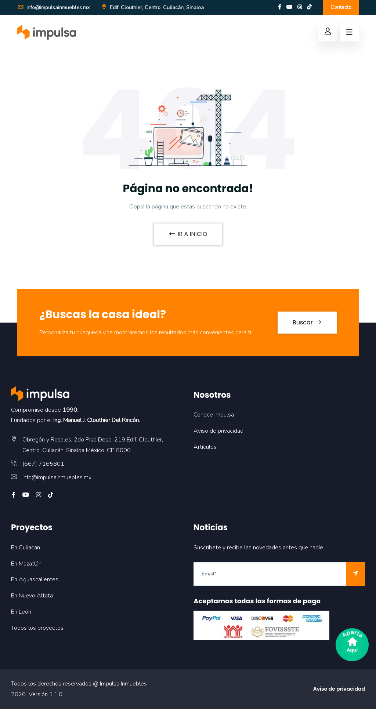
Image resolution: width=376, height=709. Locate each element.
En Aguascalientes (34, 579)
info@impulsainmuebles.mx (53, 7)
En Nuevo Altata (32, 596)
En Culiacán (25, 547)
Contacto (340, 7)
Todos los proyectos (37, 628)
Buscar (307, 322)
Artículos (205, 447)
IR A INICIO (188, 234)
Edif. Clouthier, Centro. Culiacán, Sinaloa (152, 7)
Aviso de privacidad (218, 431)
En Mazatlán (26, 564)
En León (21, 612)
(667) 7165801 (43, 464)
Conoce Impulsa (214, 415)
